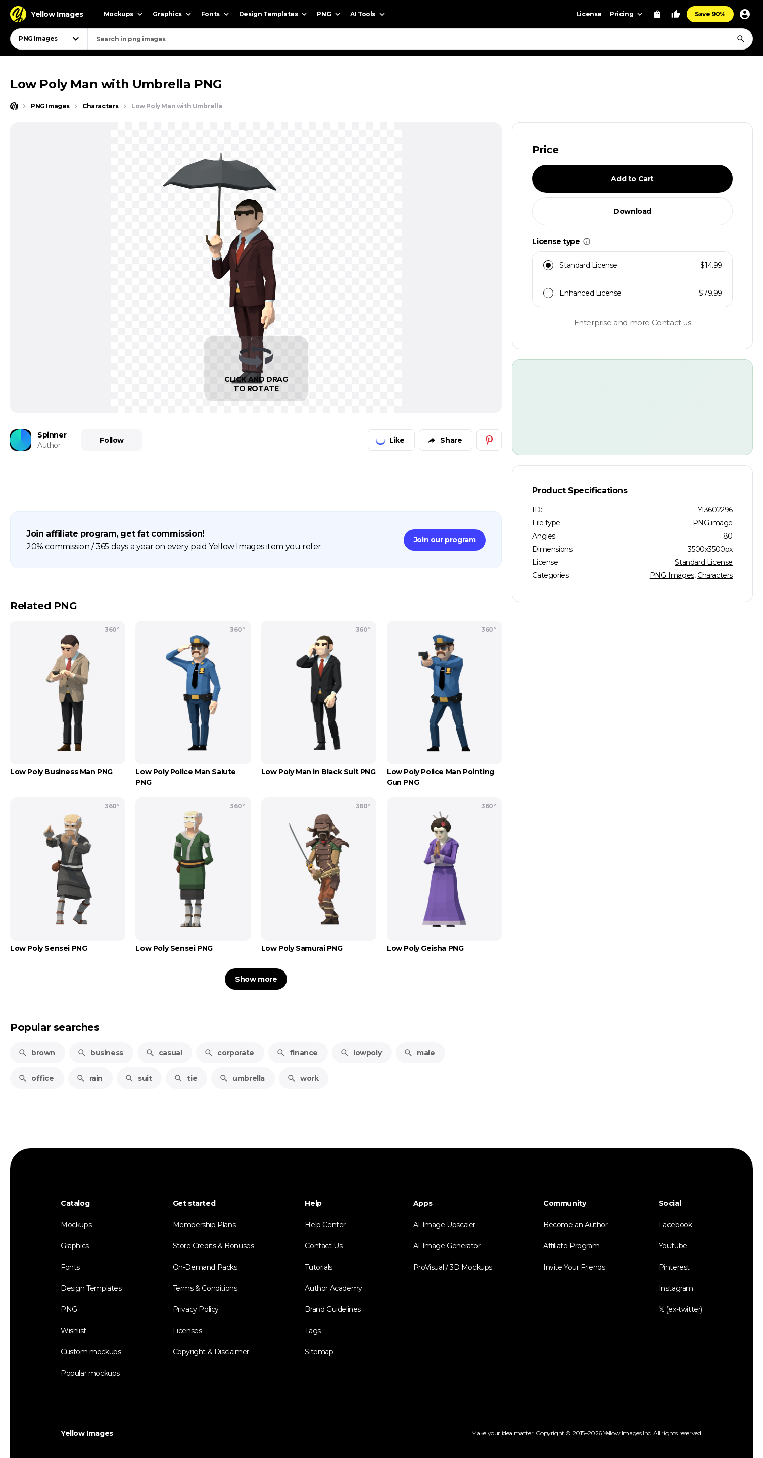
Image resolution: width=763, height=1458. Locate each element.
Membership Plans (204, 1224)
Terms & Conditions (205, 1288)
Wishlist (73, 1330)
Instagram (676, 1288)
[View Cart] (657, 14)
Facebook (675, 1224)
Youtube (673, 1245)
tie (185, 1078)
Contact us (671, 322)
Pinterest (674, 1267)
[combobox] (420, 39)
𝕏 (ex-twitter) (680, 1309)
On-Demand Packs (205, 1267)
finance (297, 1052)
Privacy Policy (196, 1309)
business (100, 1052)
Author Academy (333, 1288)
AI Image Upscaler (444, 1224)
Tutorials (318, 1267)
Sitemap (319, 1351)
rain (89, 1078)
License (589, 14)
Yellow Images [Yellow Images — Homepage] (87, 1433)
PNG (69, 1309)
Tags (312, 1330)
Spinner (51, 435)
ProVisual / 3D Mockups (452, 1267)
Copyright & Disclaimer (211, 1351)
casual (164, 1052)
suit (138, 1078)
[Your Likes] (675, 14)
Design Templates (91, 1288)
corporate (229, 1052)
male (419, 1052)
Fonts (70, 1267)
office (36, 1078)
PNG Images (672, 575)
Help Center (325, 1224)
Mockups (76, 1224)
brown (36, 1052)
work (302, 1078)
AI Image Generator (447, 1245)
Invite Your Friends (574, 1267)
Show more (256, 979)
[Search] (741, 39)
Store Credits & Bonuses (213, 1245)
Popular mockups (90, 1373)
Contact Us (323, 1245)
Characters (715, 575)
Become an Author (575, 1224)
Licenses (187, 1330)
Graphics (75, 1245)
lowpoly (361, 1052)
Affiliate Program (571, 1245)
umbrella (242, 1078)
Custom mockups (91, 1351)
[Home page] (14, 106)
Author (49, 445)
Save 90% (710, 14)
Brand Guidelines (333, 1309)
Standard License (704, 562)
